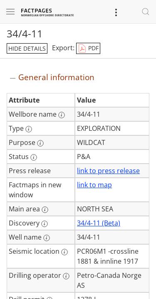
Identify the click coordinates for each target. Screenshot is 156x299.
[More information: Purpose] (40, 143)
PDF (88, 48)
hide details (27, 48)
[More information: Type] (28, 129)
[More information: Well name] (46, 238)
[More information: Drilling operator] (66, 276)
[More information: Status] (33, 157)
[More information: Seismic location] (64, 252)
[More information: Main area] (45, 209)
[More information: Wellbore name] (61, 115)
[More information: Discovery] (44, 224)
